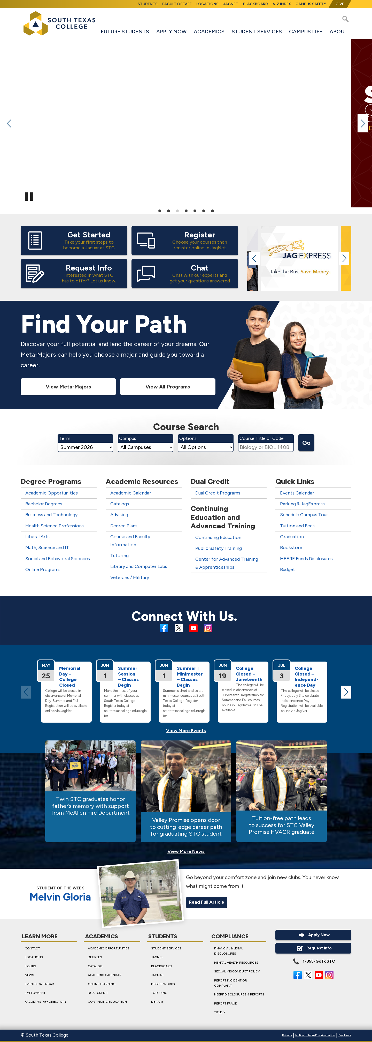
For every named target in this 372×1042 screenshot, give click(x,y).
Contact (32, 948)
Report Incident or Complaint (230, 982)
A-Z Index (282, 4)
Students (148, 4)
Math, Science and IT (47, 548)
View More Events (186, 730)
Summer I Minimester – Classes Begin (190, 676)
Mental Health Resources (236, 962)
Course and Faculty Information (130, 541)
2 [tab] (168, 210)
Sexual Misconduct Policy (237, 971)
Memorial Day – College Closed (69, 676)
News (29, 975)
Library (157, 1001)
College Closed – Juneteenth (249, 673)
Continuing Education (218, 537)
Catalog (95, 966)
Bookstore (291, 548)
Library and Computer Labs (138, 566)
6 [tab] (203, 210)
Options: (188, 438)
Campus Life (305, 31)
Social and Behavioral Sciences (57, 558)
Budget (287, 570)
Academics (209, 31)
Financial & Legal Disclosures (228, 951)
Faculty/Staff (177, 4)
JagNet (230, 4)
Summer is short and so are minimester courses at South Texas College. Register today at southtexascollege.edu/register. (184, 703)
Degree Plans (123, 526)
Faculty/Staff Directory (45, 1001)
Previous (9, 123)
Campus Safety (311, 4)
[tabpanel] (186, 122)
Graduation (292, 537)
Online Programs (42, 570)
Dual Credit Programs (217, 493)
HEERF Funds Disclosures (306, 558)
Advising (119, 515)
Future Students (125, 31)
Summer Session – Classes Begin (128, 676)
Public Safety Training (218, 548)
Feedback (344, 1035)
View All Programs (167, 387)
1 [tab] (160, 210)
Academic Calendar (130, 493)
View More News (186, 851)
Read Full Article (206, 902)
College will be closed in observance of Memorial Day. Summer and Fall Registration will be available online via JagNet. (66, 701)
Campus (127, 438)
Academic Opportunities (51, 493)
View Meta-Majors (68, 387)
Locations (207, 4)
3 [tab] (177, 210)
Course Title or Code (261, 438)
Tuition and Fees (297, 526)
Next (363, 123)
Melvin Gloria (60, 897)
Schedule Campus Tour (304, 515)
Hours (30, 966)
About (339, 31)
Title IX (219, 1012)
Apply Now (171, 31)
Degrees (95, 957)
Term (64, 438)
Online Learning (101, 984)
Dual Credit (98, 992)
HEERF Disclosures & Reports (239, 994)
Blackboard (255, 4)
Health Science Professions (54, 526)
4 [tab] (186, 210)
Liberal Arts (37, 537)
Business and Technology (51, 515)
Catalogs (119, 504)
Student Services (257, 31)
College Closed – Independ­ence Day (306, 676)
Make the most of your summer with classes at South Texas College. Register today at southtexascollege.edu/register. (125, 703)
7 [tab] (212, 210)
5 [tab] (195, 210)
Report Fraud (225, 1003)
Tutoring (119, 556)
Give (340, 4)
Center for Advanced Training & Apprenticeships (226, 563)
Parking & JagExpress (302, 504)
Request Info (313, 948)
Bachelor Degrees (43, 504)
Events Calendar (297, 493)
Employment (35, 992)
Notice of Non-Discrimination (315, 1035)
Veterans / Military (129, 577)
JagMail (157, 975)
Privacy (287, 1035)
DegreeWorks (163, 984)
